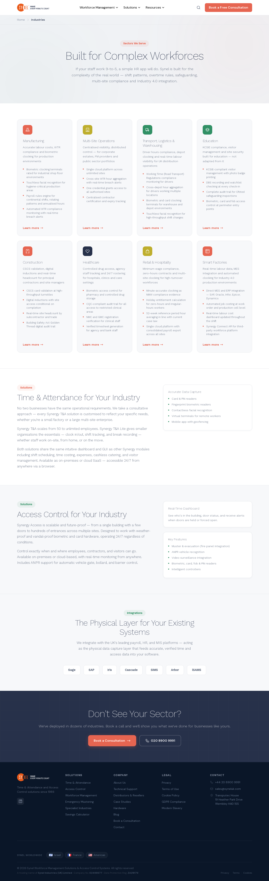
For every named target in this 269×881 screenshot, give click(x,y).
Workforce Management (81, 795)
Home (21, 19)
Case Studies (122, 801)
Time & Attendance (78, 782)
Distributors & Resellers (129, 795)
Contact (119, 827)
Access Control (75, 789)
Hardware (120, 808)
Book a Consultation (112, 741)
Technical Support (125, 789)
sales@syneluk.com (228, 789)
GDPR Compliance (174, 801)
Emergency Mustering (79, 801)
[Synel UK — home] (33, 8)
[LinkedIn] (20, 801)
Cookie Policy (170, 795)
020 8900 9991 (160, 741)
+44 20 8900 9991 (227, 782)
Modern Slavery (172, 808)
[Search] (198, 8)
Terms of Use (170, 789)
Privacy (166, 782)
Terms (236, 872)
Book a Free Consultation (228, 7)
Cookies (247, 872)
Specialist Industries (78, 808)
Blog (116, 814)
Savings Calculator (77, 814)
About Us (120, 782)
